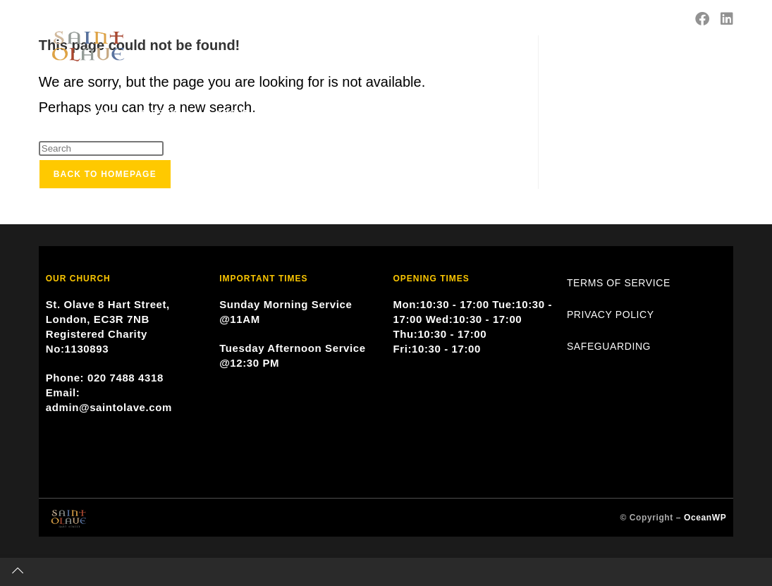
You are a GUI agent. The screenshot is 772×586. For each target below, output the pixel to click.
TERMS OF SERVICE (618, 282)
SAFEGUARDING (609, 346)
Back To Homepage (105, 174)
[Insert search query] (101, 148)
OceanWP (705, 518)
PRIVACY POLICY (610, 314)
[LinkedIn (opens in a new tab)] (727, 19)
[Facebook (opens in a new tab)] (702, 19)
